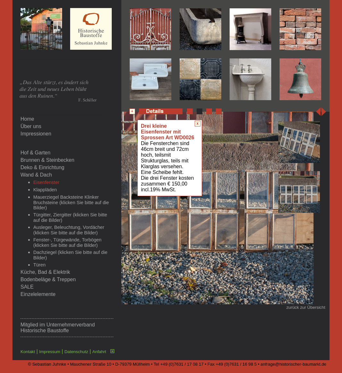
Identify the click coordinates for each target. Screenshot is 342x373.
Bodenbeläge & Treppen (48, 279)
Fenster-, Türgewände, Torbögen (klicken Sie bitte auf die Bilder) (67, 242)
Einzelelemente (37, 294)
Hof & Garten (35, 152)
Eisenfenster (46, 182)
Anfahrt (99, 351)
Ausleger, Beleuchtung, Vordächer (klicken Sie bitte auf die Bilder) (68, 230)
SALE (27, 287)
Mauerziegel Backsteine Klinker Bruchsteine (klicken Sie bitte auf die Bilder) (71, 202)
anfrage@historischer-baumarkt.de (293, 364)
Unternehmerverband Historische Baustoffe (57, 327)
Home (27, 119)
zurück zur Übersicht (305, 307)
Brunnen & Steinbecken (47, 160)
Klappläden (45, 189)
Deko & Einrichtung (42, 167)
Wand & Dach (36, 175)
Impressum (49, 351)
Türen (39, 264)
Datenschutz (76, 351)
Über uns (30, 126)
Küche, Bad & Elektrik (45, 272)
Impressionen (35, 133)
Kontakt (27, 351)
